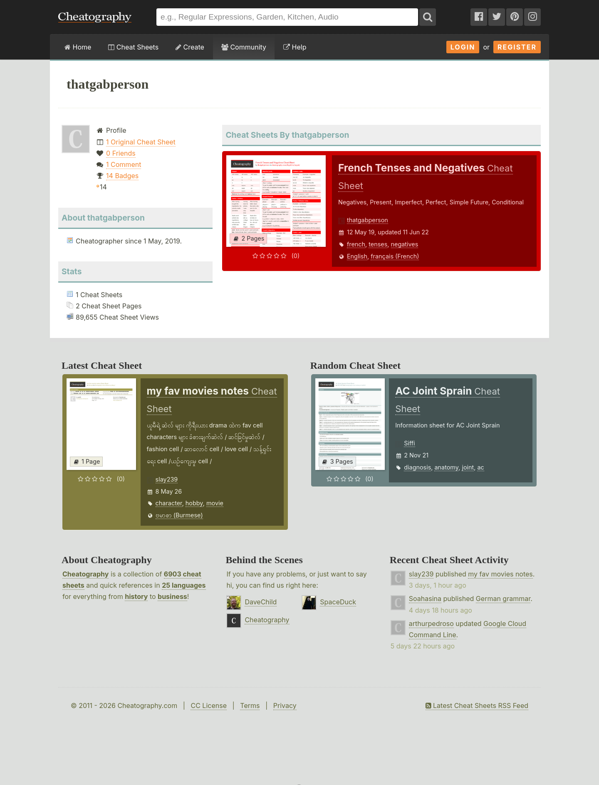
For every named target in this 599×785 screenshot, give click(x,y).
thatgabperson (367, 220)
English (357, 256)
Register (517, 47)
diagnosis (417, 467)
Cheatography (85, 574)
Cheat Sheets (133, 47)
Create (190, 47)
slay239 (167, 479)
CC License (209, 705)
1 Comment (123, 164)
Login (462, 47)
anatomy (446, 467)
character (169, 503)
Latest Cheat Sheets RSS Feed (477, 705)
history (136, 596)
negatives (404, 244)
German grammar (503, 598)
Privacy (285, 705)
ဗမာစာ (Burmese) (179, 515)
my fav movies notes (500, 574)
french (356, 244)
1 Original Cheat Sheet (141, 142)
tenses (378, 244)
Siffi (409, 443)
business (172, 596)
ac (480, 467)
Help (294, 47)
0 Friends (121, 153)
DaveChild (261, 602)
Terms (250, 705)
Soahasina (425, 598)
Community (243, 47)
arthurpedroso (431, 623)
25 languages (183, 585)
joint (468, 467)
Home (77, 47)
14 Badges (122, 175)
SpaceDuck (338, 602)
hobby (194, 503)
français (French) (395, 256)
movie (214, 503)
